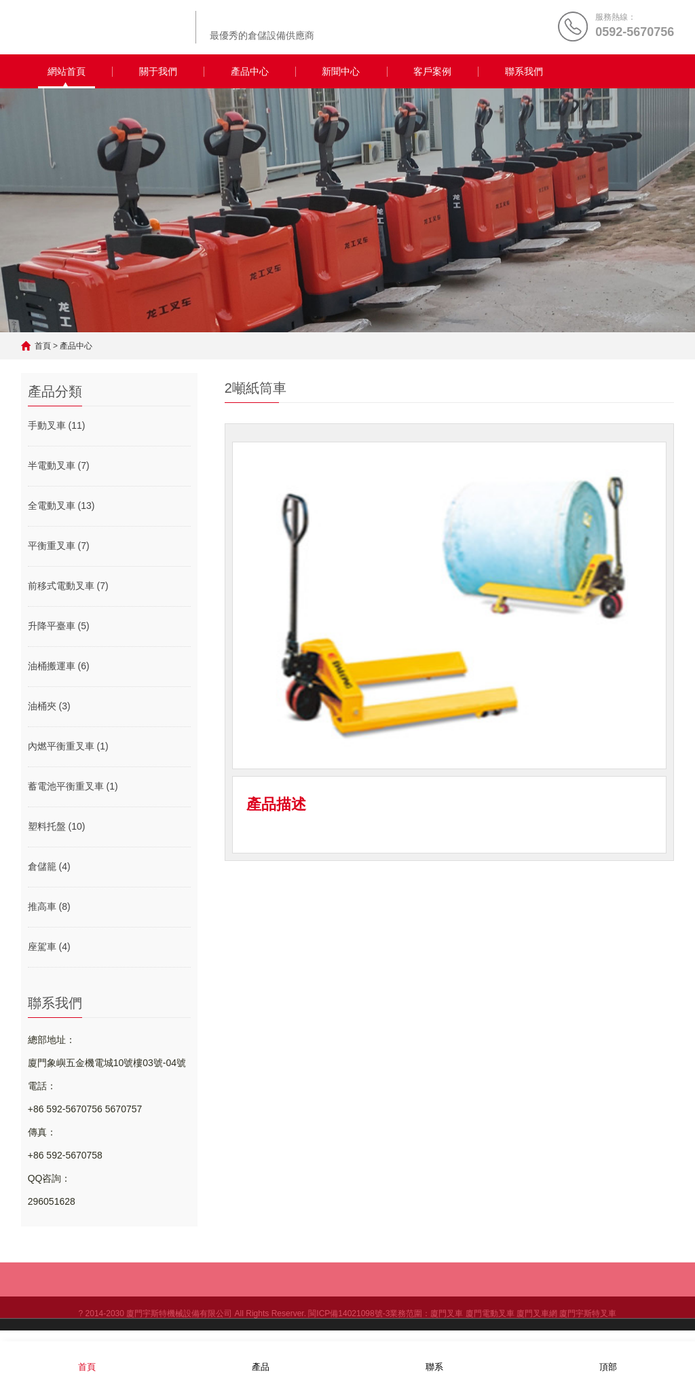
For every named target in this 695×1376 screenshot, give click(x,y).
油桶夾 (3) (49, 706)
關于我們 (158, 71)
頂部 (608, 1358)
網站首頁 (67, 71)
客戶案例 (432, 71)
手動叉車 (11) (57, 425)
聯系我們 (524, 71)
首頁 (43, 346)
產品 (260, 1358)
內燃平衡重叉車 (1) (68, 746)
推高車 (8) (49, 906)
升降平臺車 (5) (59, 625)
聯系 (434, 1358)
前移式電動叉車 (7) (68, 585)
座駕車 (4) (49, 946)
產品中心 (250, 71)
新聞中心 (341, 71)
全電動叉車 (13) (61, 505)
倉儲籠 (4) (49, 866)
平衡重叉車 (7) (59, 545)
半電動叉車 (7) (59, 465)
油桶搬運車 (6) (59, 665)
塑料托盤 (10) (57, 826)
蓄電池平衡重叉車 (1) (73, 786)
